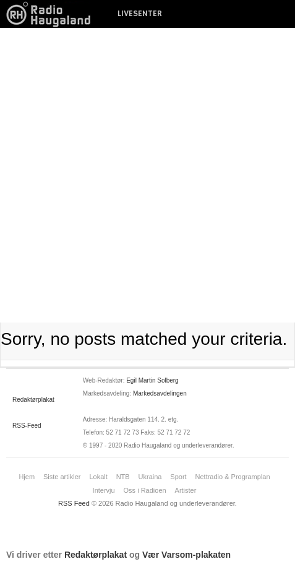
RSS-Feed (26, 425)
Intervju (104, 490)
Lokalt (98, 476)
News (52, 14)
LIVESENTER (140, 13)
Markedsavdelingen (160, 393)
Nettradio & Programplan (232, 476)
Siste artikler (62, 476)
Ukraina (150, 476)
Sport (178, 476)
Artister (186, 490)
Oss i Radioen (145, 490)
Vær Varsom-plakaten (186, 555)
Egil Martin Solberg (152, 380)
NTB (123, 476)
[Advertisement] (147, 175)
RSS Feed (74, 503)
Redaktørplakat (33, 399)
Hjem (27, 476)
